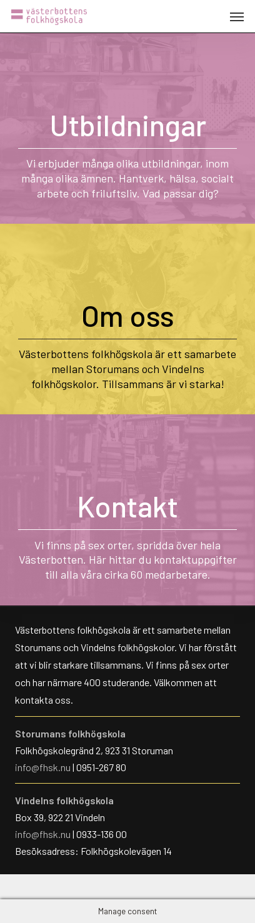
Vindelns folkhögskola (64, 800)
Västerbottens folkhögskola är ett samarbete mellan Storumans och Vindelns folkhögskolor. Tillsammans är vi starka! (127, 369)
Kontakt (127, 505)
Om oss (127, 314)
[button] (237, 16)
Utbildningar (127, 124)
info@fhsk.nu (43, 767)
